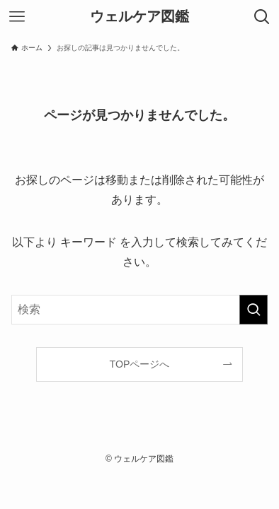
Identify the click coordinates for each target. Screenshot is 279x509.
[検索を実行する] (253, 309)
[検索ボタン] (262, 17)
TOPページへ (140, 364)
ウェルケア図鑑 (139, 17)
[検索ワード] (139, 309)
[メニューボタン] (17, 17)
